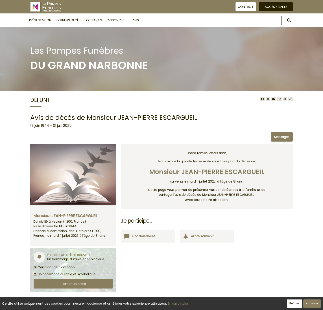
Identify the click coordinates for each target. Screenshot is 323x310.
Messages (282, 137)
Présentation (40, 20)
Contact (245, 6)
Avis (135, 20)
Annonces (117, 20)
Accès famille (276, 6)
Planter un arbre (73, 284)
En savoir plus (178, 303)
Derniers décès (69, 20)
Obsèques (94, 20)
